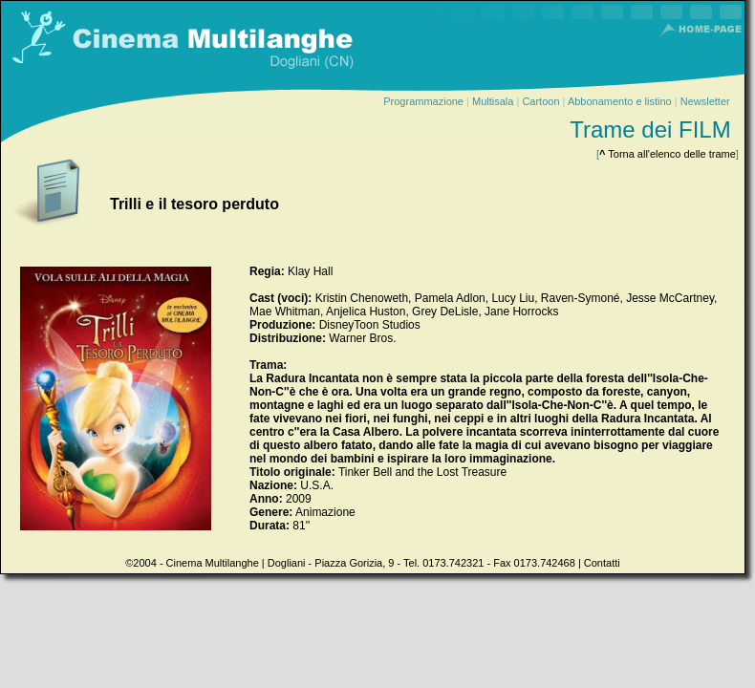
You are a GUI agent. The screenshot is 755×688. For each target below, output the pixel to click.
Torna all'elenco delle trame (667, 154)
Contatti (602, 563)
